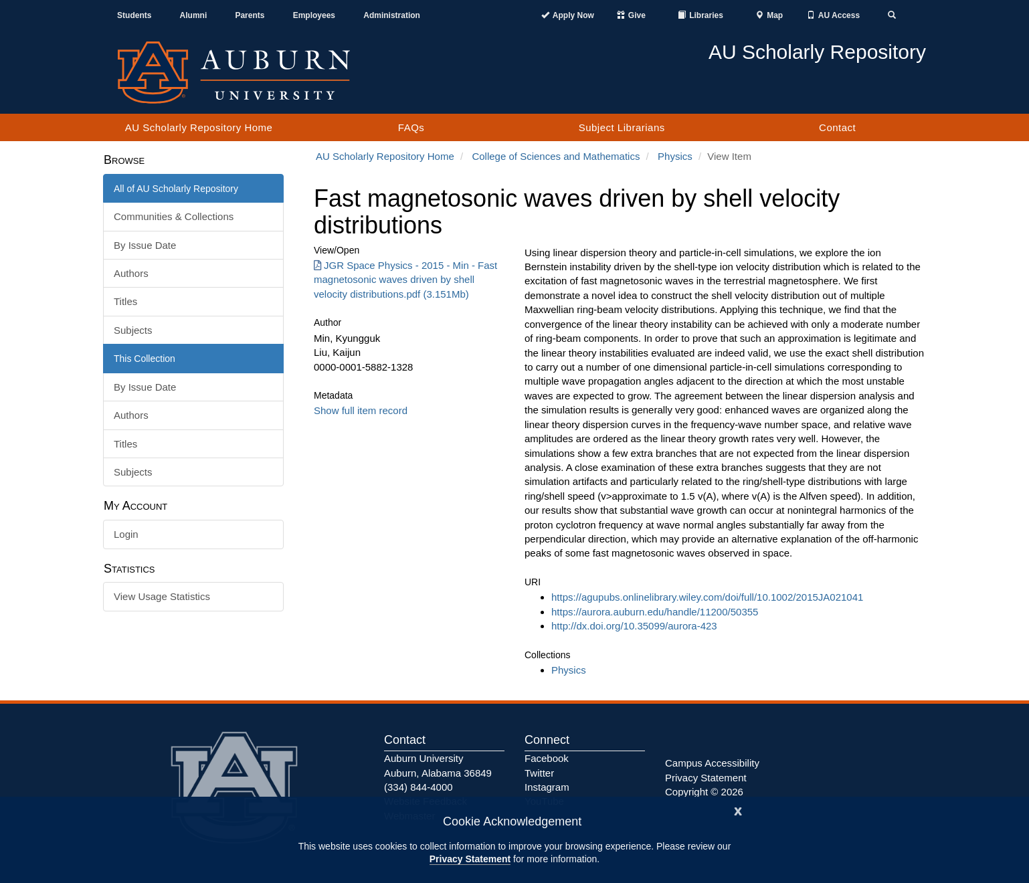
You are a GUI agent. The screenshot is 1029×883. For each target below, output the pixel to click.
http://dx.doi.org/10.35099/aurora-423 (634, 625)
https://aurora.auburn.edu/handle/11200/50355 (654, 611)
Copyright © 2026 (704, 791)
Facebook (547, 758)
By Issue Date (145, 245)
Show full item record (360, 410)
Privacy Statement (470, 859)
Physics (675, 156)
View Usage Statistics (162, 596)
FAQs (411, 127)
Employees (314, 15)
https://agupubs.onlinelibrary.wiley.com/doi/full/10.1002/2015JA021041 (707, 597)
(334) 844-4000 (418, 787)
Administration (391, 15)
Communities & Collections (173, 216)
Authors (131, 273)
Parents (249, 15)
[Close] (738, 810)
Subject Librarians (622, 127)
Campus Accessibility (712, 763)
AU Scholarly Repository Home (199, 127)
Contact (837, 127)
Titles (125, 301)
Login (126, 534)
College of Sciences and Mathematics (556, 156)
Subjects (133, 330)
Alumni (193, 15)
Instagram (547, 787)
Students (134, 15)
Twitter (539, 773)
